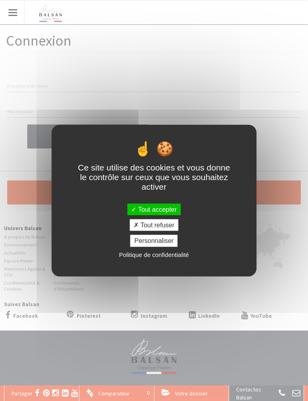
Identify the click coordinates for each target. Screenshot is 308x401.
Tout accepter (153, 209)
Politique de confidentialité (154, 254)
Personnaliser (154, 240)
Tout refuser (154, 225)
